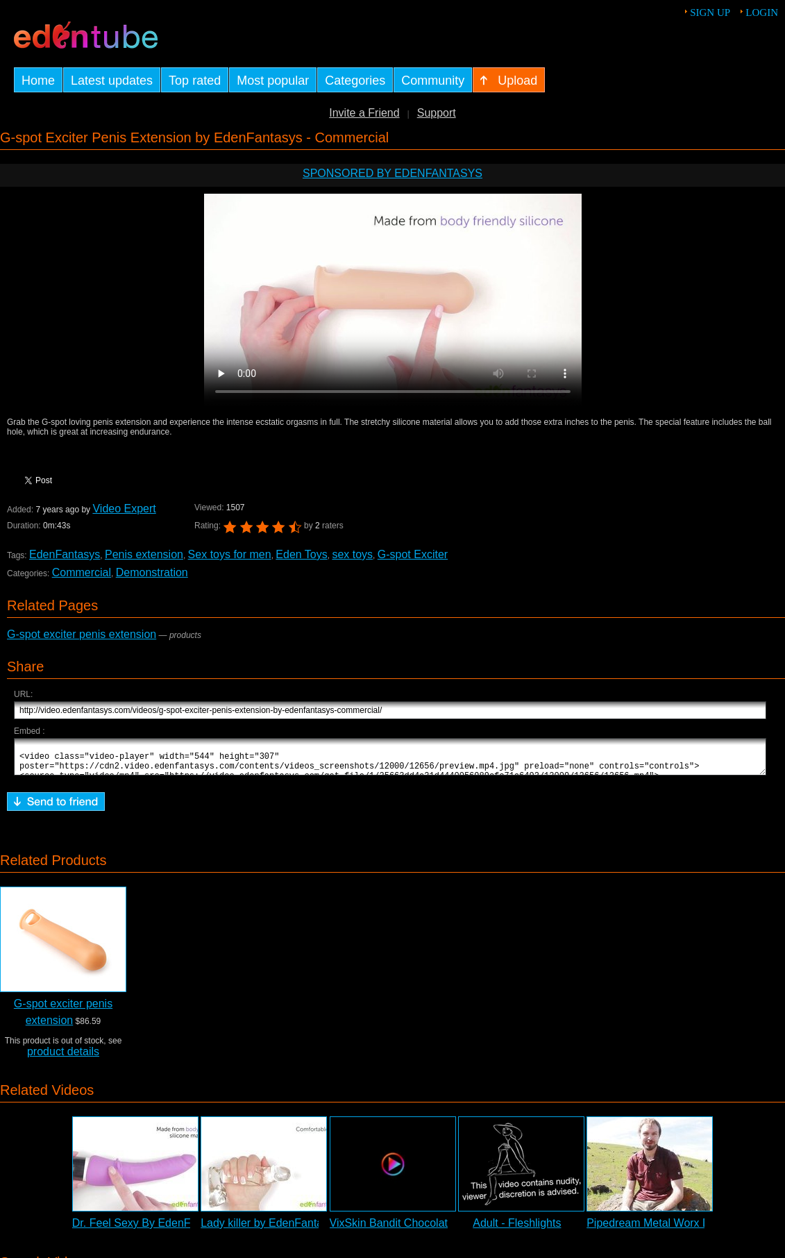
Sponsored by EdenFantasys (392, 173)
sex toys (352, 554)
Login (761, 12)
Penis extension (144, 554)
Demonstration (152, 572)
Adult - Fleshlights (517, 1229)
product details (63, 1058)
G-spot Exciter (413, 554)
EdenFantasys (64, 554)
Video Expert (123, 508)
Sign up (710, 12)
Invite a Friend (364, 113)
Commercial (81, 572)
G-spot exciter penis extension (81, 634)
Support (436, 113)
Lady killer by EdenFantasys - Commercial (305, 1229)
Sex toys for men (229, 554)
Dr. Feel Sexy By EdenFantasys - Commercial (185, 1229)
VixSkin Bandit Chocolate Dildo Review (426, 1229)
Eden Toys (301, 554)
